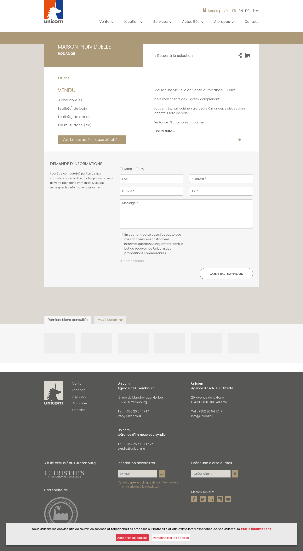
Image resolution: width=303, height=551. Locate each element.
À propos (79, 396)
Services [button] (161, 21)
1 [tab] (240, 140)
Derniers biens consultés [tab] (68, 319)
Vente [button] (104, 21)
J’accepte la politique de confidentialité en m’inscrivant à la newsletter (151, 485)
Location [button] (132, 21)
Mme (128, 169)
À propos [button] (222, 21)
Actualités (80, 403)
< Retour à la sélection (173, 55)
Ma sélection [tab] (110, 319)
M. (142, 169)
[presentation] (223, 245)
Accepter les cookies (132, 538)
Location (78, 390)
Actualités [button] (191, 21)
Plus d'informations (256, 529)
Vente (77, 383)
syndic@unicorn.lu (131, 448)
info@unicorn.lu (129, 416)
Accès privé (218, 10)
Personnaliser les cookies (171, 538)
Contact (251, 21)
